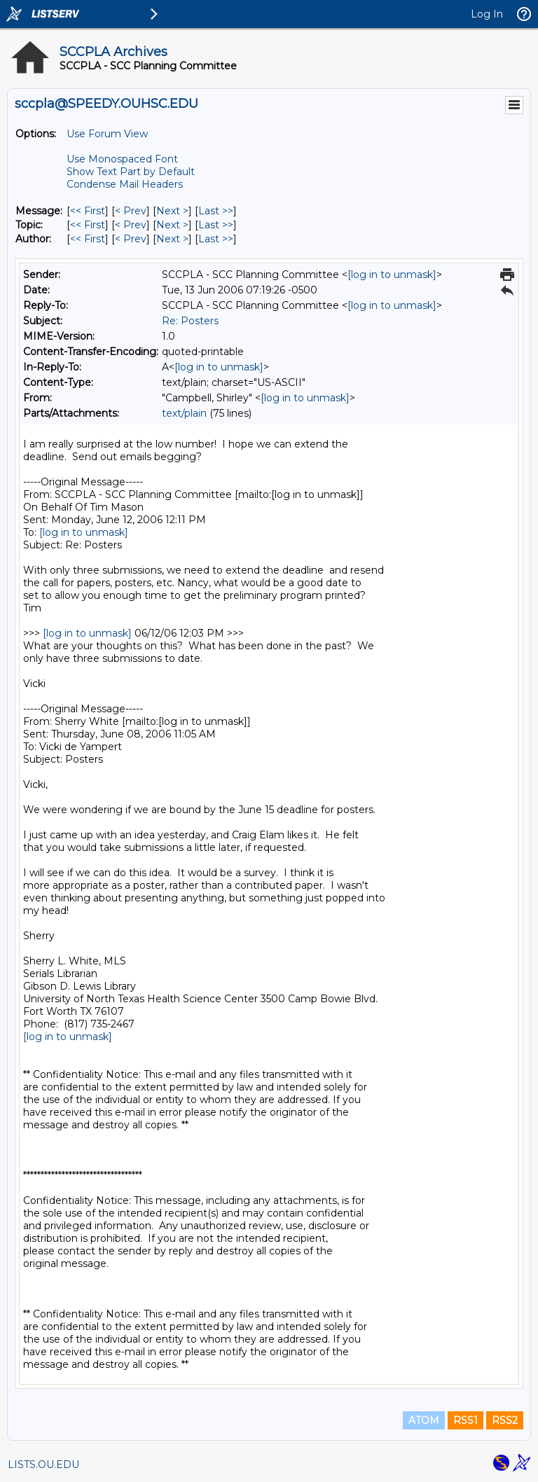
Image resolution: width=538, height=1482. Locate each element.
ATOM (423, 1420)
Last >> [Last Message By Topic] (215, 225)
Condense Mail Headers (125, 184)
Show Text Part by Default (131, 171)
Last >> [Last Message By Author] (215, 239)
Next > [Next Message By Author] (172, 239)
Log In (487, 14)
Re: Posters (190, 320)
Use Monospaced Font (122, 159)
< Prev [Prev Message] (130, 211)
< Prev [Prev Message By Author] (130, 239)
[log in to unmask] (391, 274)
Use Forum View (107, 133)
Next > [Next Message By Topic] (172, 225)
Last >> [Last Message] (215, 211)
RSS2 (505, 1420)
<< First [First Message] (87, 211)
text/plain (184, 413)
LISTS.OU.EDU (43, 1464)
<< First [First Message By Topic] (87, 225)
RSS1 (465, 1420)
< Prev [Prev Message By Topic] (130, 225)
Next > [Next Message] (172, 211)
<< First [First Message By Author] (87, 239)
